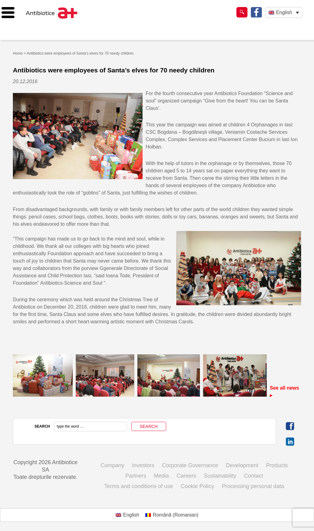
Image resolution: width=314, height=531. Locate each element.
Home (18, 53)
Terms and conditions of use (138, 486)
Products (277, 465)
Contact (253, 476)
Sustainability (220, 476)
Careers (186, 476)
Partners (135, 476)
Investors (143, 465)
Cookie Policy (197, 486)
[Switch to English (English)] (127, 515)
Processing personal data (253, 486)
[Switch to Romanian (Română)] (171, 515)
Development (242, 465)
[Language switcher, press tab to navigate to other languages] (283, 12)
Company (112, 465)
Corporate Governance (190, 465)
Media (161, 476)
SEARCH (42, 426)
